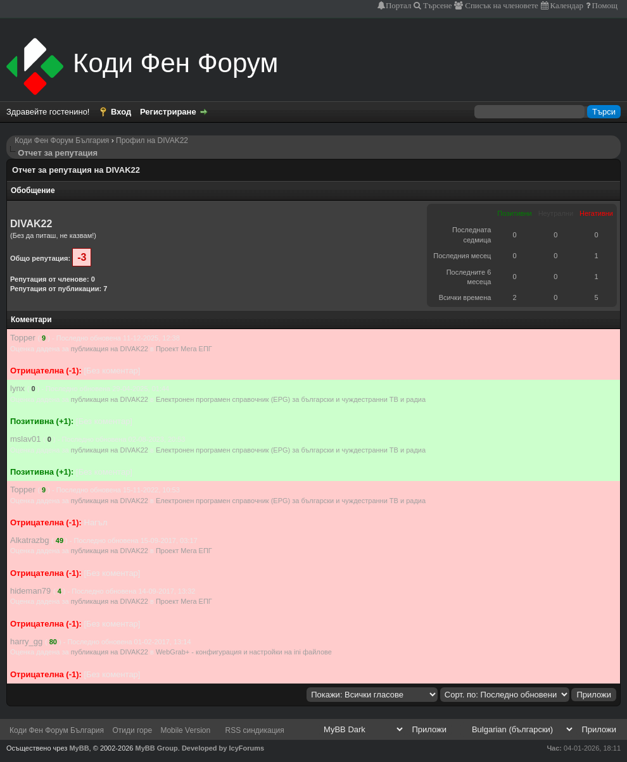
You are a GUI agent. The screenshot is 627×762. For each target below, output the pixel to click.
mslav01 (25, 439)
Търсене (436, 5)
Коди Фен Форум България (62, 140)
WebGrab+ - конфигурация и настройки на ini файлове (244, 652)
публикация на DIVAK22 (109, 349)
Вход (121, 111)
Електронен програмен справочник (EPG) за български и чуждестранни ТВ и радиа (291, 399)
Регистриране (168, 111)
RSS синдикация (254, 730)
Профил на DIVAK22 (152, 140)
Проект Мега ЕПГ (184, 349)
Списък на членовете (500, 5)
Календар (565, 5)
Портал (398, 5)
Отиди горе (132, 730)
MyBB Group (157, 748)
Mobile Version (185, 730)
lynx (17, 388)
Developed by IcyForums (223, 748)
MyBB (79, 748)
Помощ (604, 5)
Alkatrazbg (29, 540)
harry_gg (26, 641)
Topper (22, 337)
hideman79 (30, 591)
